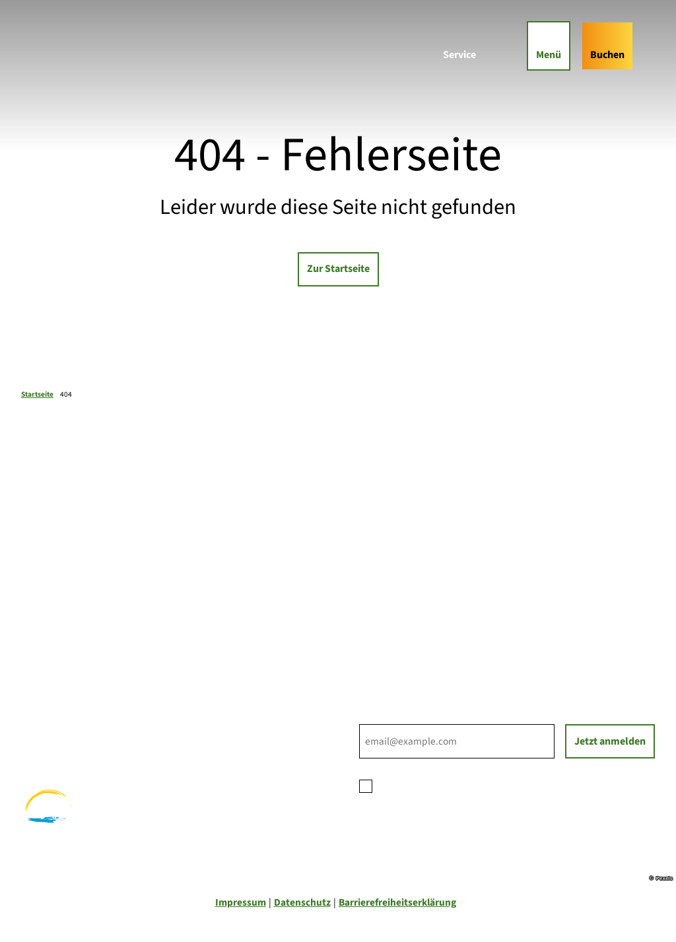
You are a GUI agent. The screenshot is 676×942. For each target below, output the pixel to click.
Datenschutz (302, 902)
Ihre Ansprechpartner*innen (423, 581)
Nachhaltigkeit (391, 626)
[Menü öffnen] (548, 46)
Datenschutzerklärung (481, 784)
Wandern (41, 710)
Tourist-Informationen (409, 641)
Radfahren (44, 726)
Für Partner (384, 611)
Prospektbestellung (403, 596)
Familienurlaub (54, 695)
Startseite (37, 394)
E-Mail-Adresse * (393, 716)
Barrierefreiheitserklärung (397, 902)
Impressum (240, 902)
